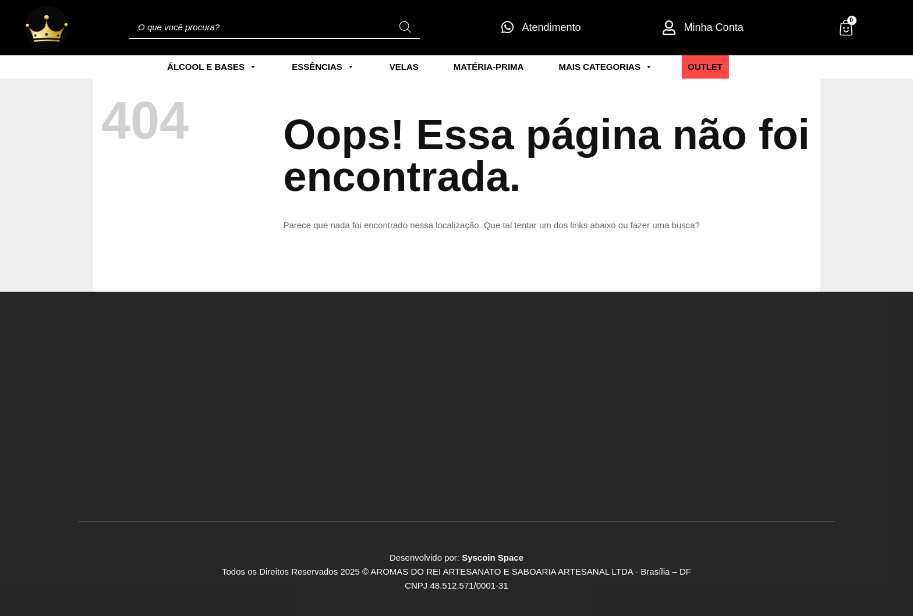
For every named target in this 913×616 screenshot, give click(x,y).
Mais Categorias (605, 67)
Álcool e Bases (212, 67)
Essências (323, 67)
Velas (404, 67)
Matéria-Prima (489, 67)
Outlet (705, 67)
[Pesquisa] (405, 27)
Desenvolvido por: (456, 557)
